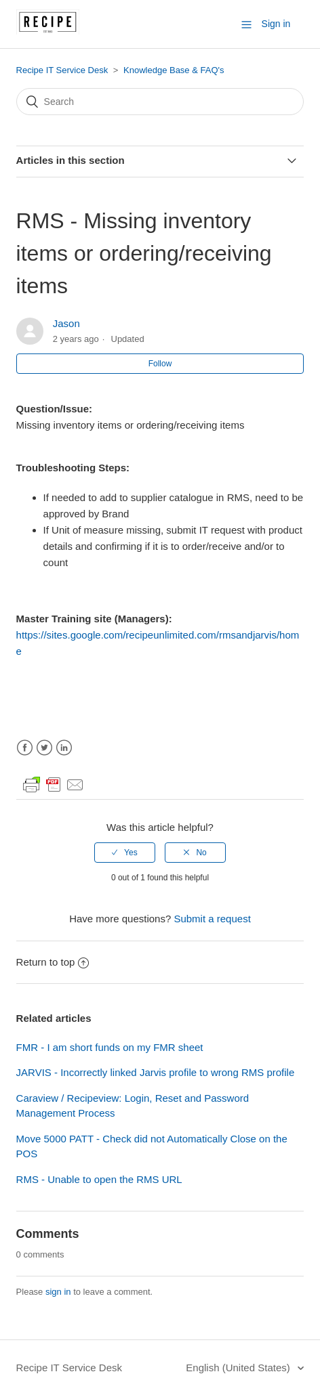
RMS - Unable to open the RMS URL (99, 1179)
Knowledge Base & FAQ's (173, 70)
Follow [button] (160, 363)
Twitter (44, 747)
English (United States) (239, 1367)
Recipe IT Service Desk (62, 70)
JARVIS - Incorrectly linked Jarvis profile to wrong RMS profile (155, 1072)
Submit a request (212, 918)
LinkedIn (64, 747)
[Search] (160, 101)
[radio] (124, 852)
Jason (66, 323)
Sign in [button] (276, 23)
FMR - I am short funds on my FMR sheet (109, 1047)
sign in (58, 1292)
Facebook (24, 747)
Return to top (52, 962)
